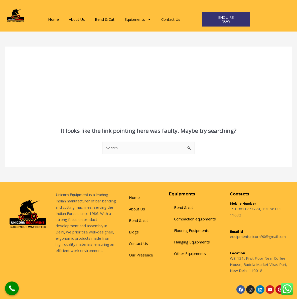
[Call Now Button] (12, 288)
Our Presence (141, 255)
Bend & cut (138, 220)
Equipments (137, 19)
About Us (77, 19)
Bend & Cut (104, 19)
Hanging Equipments (192, 242)
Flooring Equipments (191, 230)
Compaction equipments (195, 219)
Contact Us (170, 19)
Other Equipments (190, 253)
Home (53, 19)
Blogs (134, 232)
